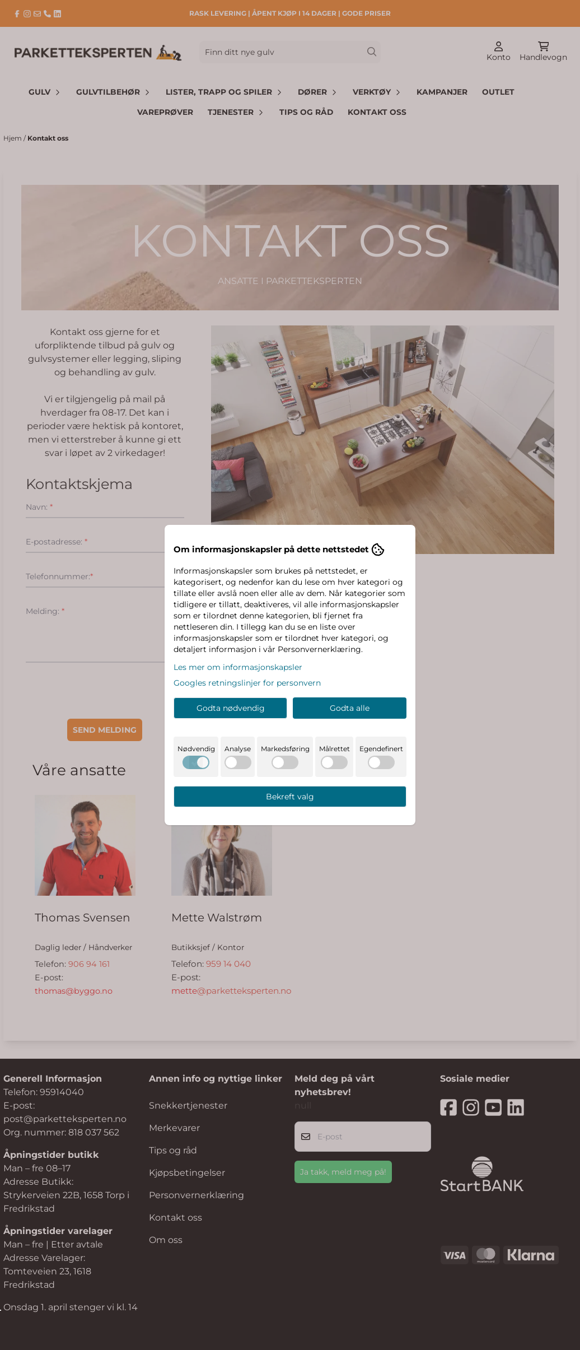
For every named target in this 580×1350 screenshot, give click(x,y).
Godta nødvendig (231, 708)
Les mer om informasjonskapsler (238, 667)
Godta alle (349, 708)
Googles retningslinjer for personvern (247, 683)
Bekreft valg (290, 797)
